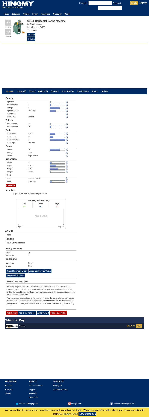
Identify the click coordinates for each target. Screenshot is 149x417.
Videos (32, 91)
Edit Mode (10, 185)
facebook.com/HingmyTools (122, 404)
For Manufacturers (60, 389)
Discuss (95, 91)
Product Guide (12, 275)
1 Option (31, 39)
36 (29, 253)
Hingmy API (57, 386)
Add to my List (43, 313)
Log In (134, 3)
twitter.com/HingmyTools (27, 404)
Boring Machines (18, 243)
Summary (10, 91)
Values (8, 393)
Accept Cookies (87, 413)
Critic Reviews (68, 91)
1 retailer (31, 35)
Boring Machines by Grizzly (40, 271)
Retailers (8, 389)
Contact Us (33, 397)
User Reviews (83, 91)
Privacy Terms (70, 413)
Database (16, 14)
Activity (104, 91)
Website (39, 24)
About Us (32, 393)
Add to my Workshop (27, 313)
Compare (55, 91)
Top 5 (22, 275)
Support (32, 389)
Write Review (12, 313)
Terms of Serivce (35, 386)
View (139, 326)
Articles (26, 14)
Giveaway (57, 14)
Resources (45, 14)
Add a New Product (58, 313)
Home (6, 14)
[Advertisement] (74, 66)
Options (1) (43, 91)
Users (67, 14)
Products (8, 386)
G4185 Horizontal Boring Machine (32, 194)
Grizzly (24, 271)
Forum (35, 14)
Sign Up (143, 3)
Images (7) (21, 91)
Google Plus (74, 404)
